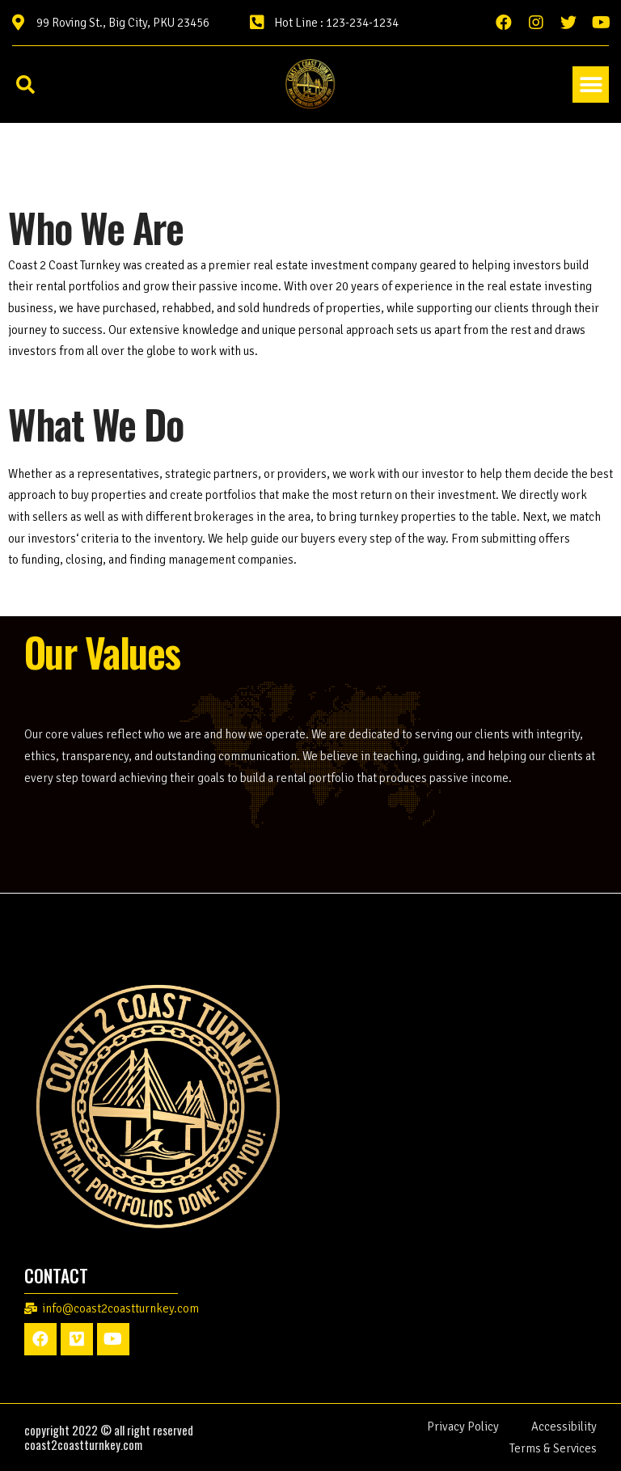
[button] (590, 84)
